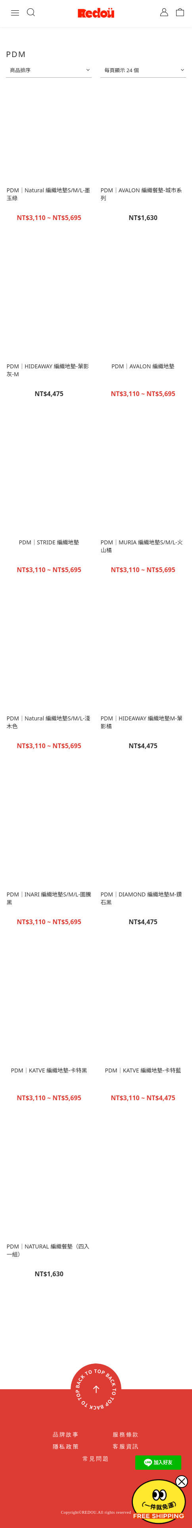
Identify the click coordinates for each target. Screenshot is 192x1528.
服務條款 (126, 1435)
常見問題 (96, 1459)
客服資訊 (126, 1446)
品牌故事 (66, 1435)
